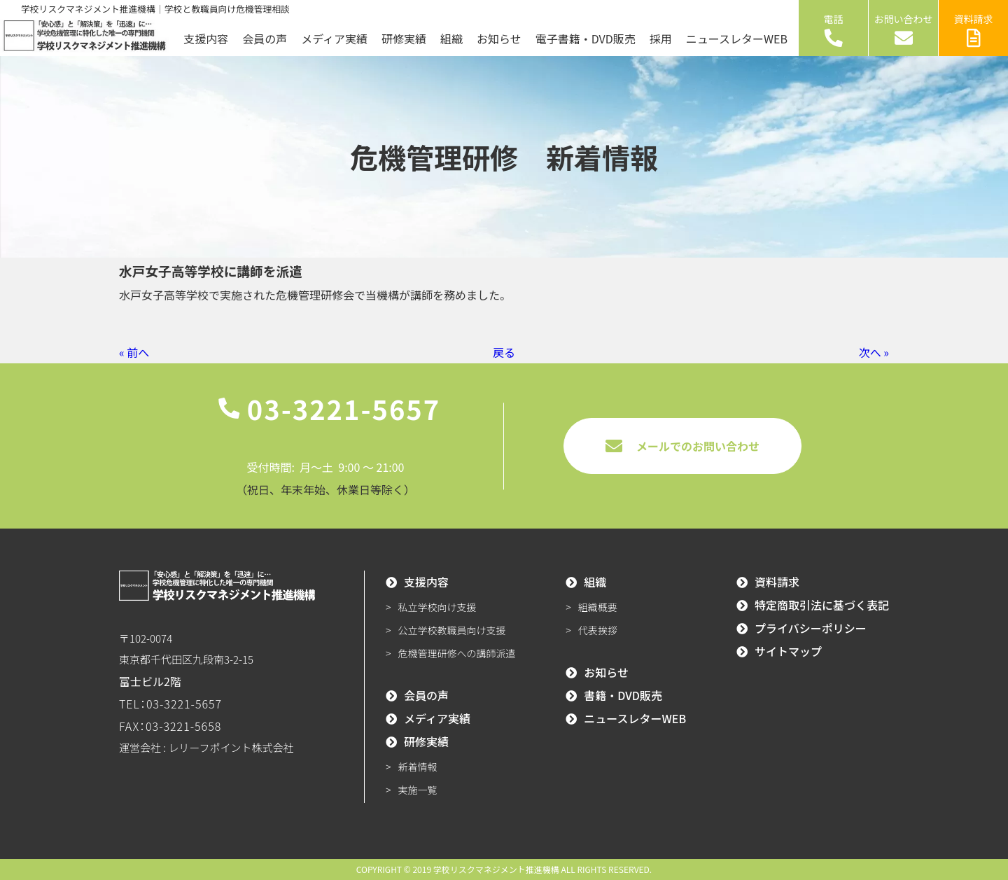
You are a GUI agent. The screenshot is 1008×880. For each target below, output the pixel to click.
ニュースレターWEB (737, 38)
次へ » (874, 352)
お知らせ (499, 38)
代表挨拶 (597, 630)
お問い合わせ (903, 29)
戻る (504, 352)
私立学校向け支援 (437, 607)
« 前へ (134, 352)
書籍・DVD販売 (623, 695)
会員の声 (264, 38)
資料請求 (973, 29)
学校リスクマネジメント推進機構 (496, 869)
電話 (834, 29)
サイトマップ (788, 651)
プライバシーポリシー (811, 628)
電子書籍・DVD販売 (586, 38)
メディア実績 (334, 38)
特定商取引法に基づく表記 (822, 604)
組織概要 (597, 607)
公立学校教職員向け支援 (452, 630)
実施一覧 (418, 790)
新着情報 (418, 767)
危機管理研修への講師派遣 (457, 653)
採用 (661, 38)
